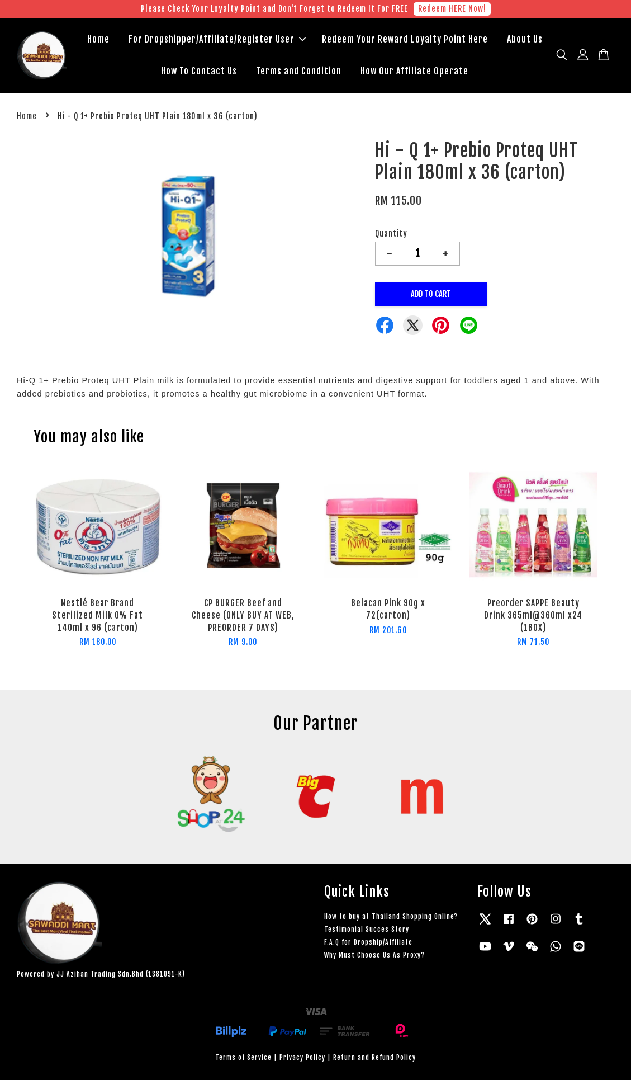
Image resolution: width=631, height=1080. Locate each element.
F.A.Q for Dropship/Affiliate (368, 942)
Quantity (391, 233)
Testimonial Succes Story (366, 929)
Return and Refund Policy (374, 1057)
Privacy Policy (302, 1057)
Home (98, 39)
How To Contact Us (199, 71)
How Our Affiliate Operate (414, 71)
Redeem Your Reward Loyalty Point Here (405, 39)
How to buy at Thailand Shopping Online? (391, 916)
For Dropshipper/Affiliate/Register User (217, 39)
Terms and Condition (298, 71)
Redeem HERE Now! (452, 8)
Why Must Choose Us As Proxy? (374, 955)
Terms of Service (243, 1057)
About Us (525, 39)
